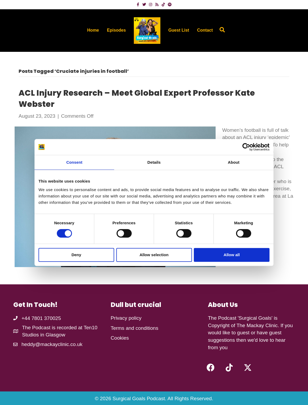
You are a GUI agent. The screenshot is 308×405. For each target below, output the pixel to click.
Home (93, 30)
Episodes (116, 30)
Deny (76, 254)
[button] (211, 368)
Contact (205, 30)
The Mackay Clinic (257, 325)
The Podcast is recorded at (53, 327)
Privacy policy (126, 318)
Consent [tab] (74, 162)
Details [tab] (154, 162)
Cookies (120, 338)
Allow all (232, 254)
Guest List (178, 30)
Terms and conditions (135, 328)
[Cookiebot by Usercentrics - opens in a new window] (246, 147)
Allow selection (153, 254)
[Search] (221, 30)
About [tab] (233, 162)
